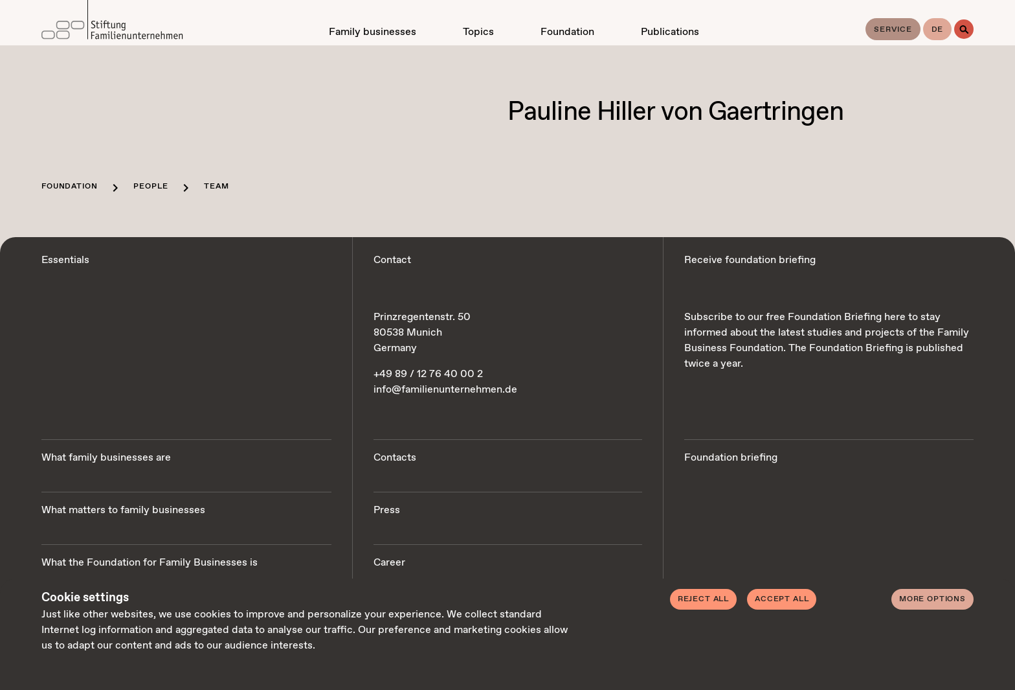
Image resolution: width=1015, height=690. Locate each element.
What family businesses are (106, 458)
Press (387, 510)
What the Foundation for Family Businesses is (149, 562)
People (150, 186)
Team (216, 186)
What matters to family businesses (123, 510)
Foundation (69, 186)
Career (389, 562)
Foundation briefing (730, 458)
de (937, 30)
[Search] (964, 29)
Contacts (395, 458)
